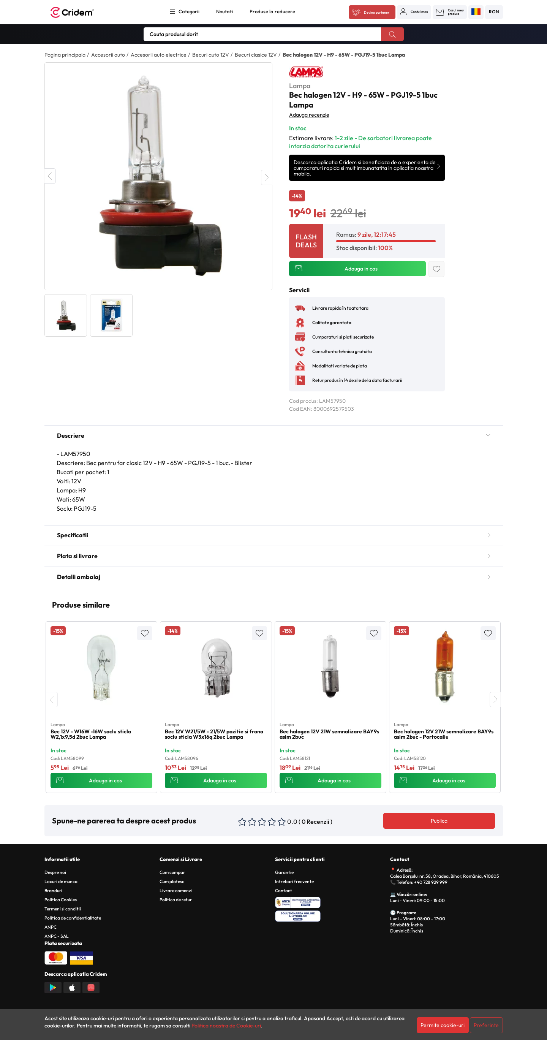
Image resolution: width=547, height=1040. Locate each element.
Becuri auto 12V (210, 54)
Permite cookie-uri (443, 1025)
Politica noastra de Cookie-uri (226, 1025)
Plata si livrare (273, 556)
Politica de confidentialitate (72, 918)
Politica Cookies (60, 899)
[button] (414, 11)
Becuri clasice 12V (256, 54)
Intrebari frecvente (294, 881)
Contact (283, 890)
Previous (50, 176)
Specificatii (273, 535)
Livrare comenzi (176, 890)
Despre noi (55, 872)
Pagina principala (64, 54)
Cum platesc (172, 881)
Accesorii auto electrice (159, 54)
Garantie (284, 872)
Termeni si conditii (62, 909)
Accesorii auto (108, 54)
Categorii (189, 11)
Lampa (299, 85)
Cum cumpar (172, 872)
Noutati (224, 11)
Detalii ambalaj (273, 577)
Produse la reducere (272, 11)
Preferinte (486, 1025)
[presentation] (52, 699)
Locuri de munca (60, 881)
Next (266, 177)
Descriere (273, 435)
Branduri (53, 890)
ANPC (50, 927)
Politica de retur (176, 899)
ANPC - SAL (56, 936)
